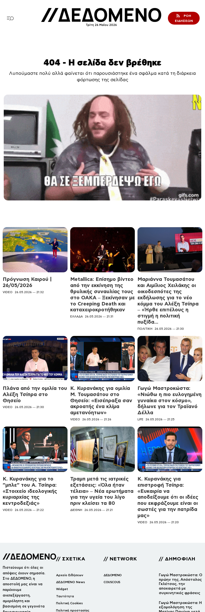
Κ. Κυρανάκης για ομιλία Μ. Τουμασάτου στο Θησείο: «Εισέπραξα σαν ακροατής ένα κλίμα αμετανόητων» (99, 372)
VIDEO (8, 284)
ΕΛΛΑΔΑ (76, 302)
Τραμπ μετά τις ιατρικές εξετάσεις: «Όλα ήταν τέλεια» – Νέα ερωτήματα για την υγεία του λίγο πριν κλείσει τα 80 (102, 450)
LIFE (140, 385)
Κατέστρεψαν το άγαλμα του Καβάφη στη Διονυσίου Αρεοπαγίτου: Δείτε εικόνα (180, 583)
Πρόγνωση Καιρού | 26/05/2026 (33, 278)
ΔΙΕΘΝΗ (76, 463)
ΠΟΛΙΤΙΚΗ (144, 306)
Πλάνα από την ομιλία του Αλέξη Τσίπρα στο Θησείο (34, 367)
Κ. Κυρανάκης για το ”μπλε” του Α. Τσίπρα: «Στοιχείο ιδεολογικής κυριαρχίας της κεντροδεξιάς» (34, 448)
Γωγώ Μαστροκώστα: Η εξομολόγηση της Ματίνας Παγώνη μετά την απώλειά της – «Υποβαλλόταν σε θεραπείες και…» (179, 557)
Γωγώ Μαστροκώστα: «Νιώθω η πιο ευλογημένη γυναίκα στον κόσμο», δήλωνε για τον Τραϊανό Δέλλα (168, 372)
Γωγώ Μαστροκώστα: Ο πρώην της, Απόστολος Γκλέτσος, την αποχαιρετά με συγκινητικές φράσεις (179, 528)
